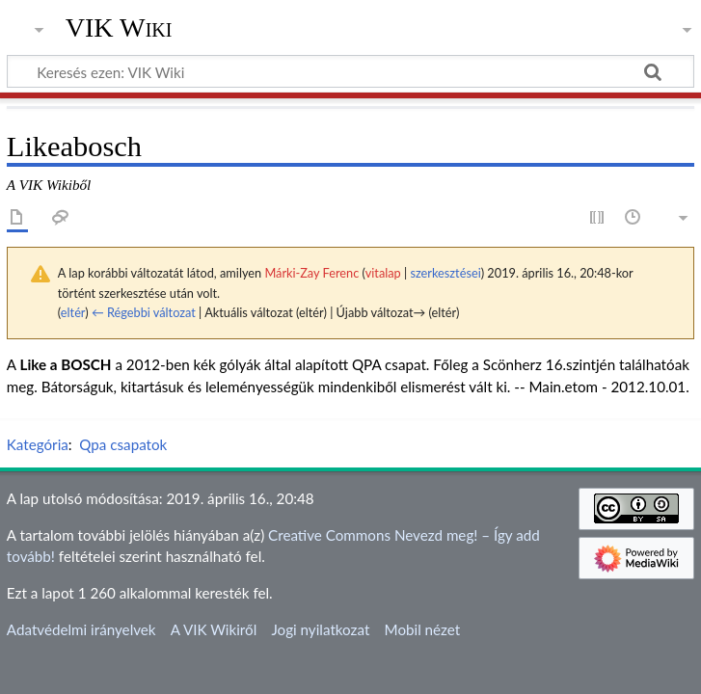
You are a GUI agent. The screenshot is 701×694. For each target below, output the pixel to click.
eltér (73, 312)
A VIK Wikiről (213, 629)
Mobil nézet (423, 629)
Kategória (37, 444)
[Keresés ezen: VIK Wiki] (350, 71)
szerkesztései (445, 272)
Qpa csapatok (123, 444)
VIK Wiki (119, 27)
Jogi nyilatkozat (320, 629)
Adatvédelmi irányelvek (81, 629)
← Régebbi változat (144, 312)
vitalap (383, 272)
